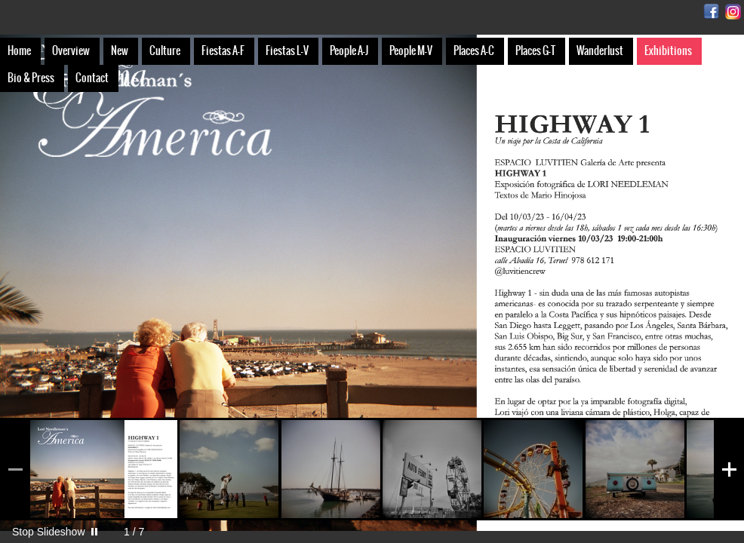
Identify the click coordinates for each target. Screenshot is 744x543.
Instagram (733, 12)
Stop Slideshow (48, 532)
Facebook (711, 12)
